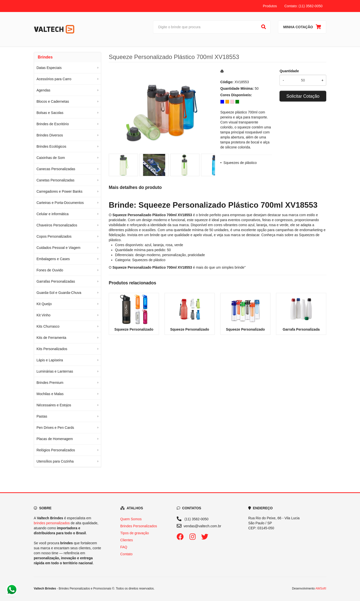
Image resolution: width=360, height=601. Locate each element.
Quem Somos (131, 519)
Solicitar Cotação (303, 96)
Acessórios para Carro (53, 79)
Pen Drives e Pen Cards (55, 428)
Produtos (270, 6)
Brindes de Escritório (52, 124)
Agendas (43, 90)
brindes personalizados (52, 523)
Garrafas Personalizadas (55, 281)
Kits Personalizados (51, 349)
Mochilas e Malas (50, 394)
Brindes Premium (49, 383)
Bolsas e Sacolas (49, 113)
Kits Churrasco (48, 326)
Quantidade (289, 71)
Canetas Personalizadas (55, 180)
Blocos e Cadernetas (52, 101)
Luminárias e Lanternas (54, 371)
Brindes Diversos (49, 135)
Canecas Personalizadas (55, 169)
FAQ (123, 547)
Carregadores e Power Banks (59, 191)
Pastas (41, 416)
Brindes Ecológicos (51, 146)
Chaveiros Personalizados (56, 225)
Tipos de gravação (134, 533)
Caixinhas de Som (50, 158)
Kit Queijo (44, 304)
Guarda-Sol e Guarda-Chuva (58, 293)
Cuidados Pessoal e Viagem (58, 248)
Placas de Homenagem (54, 439)
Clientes (126, 540)
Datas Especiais (49, 68)
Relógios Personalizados (55, 450)
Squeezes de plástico (240, 163)
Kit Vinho (43, 315)
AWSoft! (321, 588)
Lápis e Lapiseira (49, 360)
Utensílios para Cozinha (55, 461)
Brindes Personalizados (138, 526)
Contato (126, 554)
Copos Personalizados (54, 236)
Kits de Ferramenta (51, 338)
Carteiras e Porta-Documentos (60, 203)
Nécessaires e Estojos (53, 405)
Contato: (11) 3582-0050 (303, 6)
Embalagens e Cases (53, 259)
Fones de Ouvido (49, 270)
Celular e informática (52, 214)
